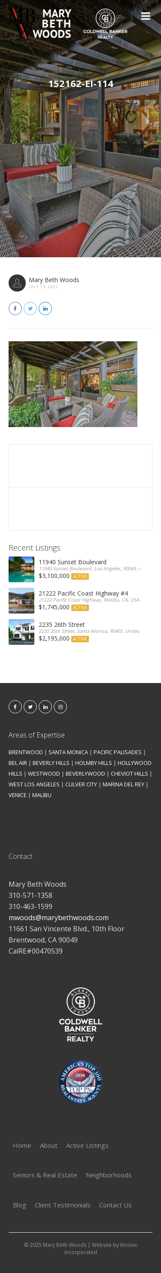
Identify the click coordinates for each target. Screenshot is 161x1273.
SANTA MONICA (68, 752)
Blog (19, 1205)
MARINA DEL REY (123, 784)
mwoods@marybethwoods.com (59, 917)
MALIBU (42, 795)
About (49, 1145)
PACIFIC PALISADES (118, 752)
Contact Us (115, 1205)
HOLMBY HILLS (93, 763)
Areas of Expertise (37, 735)
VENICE (18, 795)
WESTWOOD (44, 773)
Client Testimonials (63, 1205)
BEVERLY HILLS (51, 763)
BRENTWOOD (26, 752)
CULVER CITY (81, 784)
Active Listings (87, 1145)
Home (22, 1145)
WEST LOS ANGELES (34, 784)
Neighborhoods (109, 1175)
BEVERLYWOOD (85, 773)
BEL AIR (18, 763)
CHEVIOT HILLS (129, 773)
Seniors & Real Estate (45, 1175)
